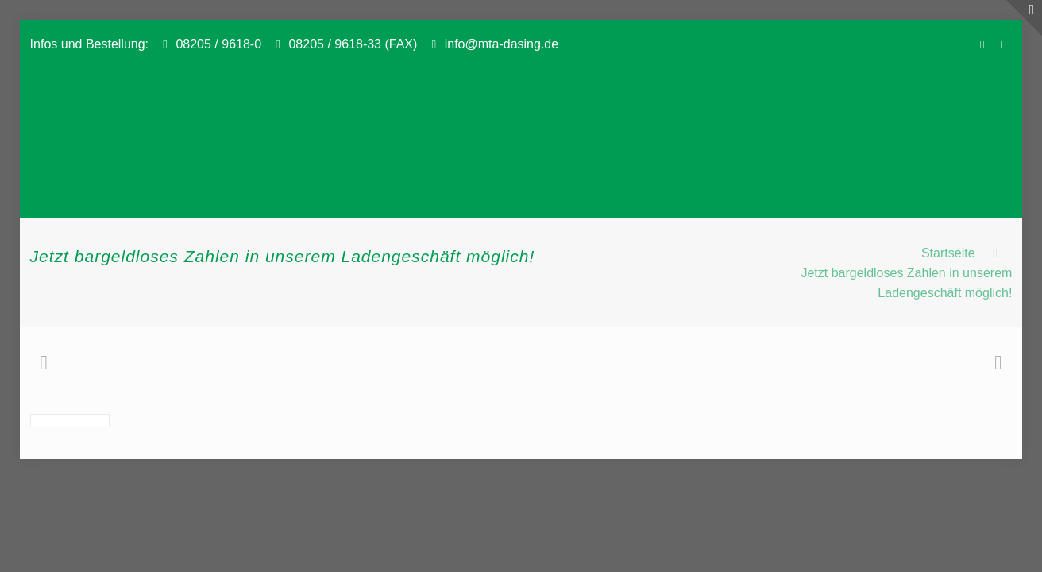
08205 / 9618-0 (218, 44)
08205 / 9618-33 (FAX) (352, 44)
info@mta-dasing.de (501, 44)
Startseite (948, 253)
